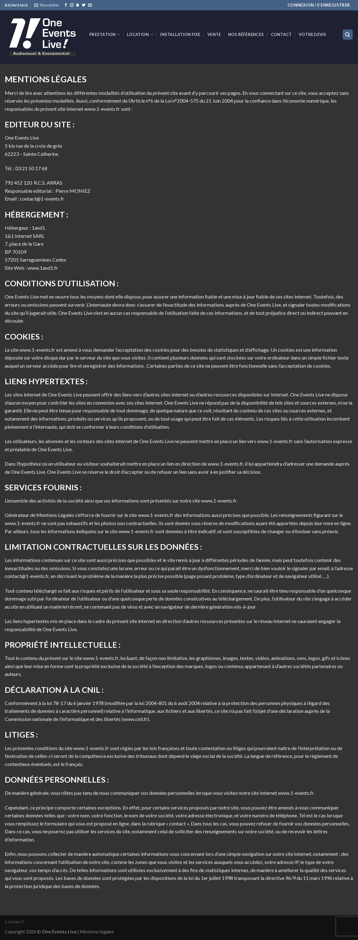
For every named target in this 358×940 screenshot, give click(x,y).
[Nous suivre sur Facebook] (66, 5)
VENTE (214, 34)
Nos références (246, 34)
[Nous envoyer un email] (90, 5)
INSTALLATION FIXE (180, 34)
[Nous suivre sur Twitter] (84, 5)
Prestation (104, 35)
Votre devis (312, 34)
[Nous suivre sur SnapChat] (78, 5)
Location (140, 35)
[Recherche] (348, 34)
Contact (281, 34)
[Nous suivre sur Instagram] (72, 5)
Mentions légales (97, 931)
